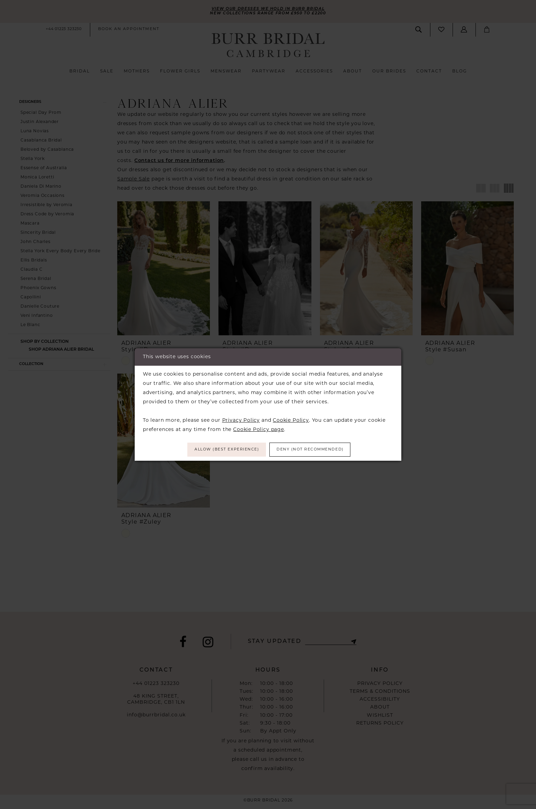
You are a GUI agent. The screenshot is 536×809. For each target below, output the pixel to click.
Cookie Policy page (258, 429)
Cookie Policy (291, 419)
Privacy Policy (241, 419)
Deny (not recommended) (315, 449)
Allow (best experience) (222, 449)
